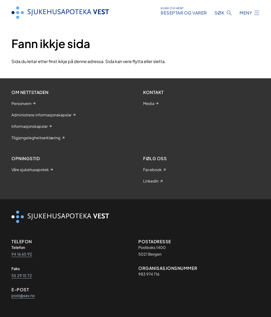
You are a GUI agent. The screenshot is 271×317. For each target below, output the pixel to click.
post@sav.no (23, 295)
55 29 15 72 (21, 275)
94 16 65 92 (21, 254)
